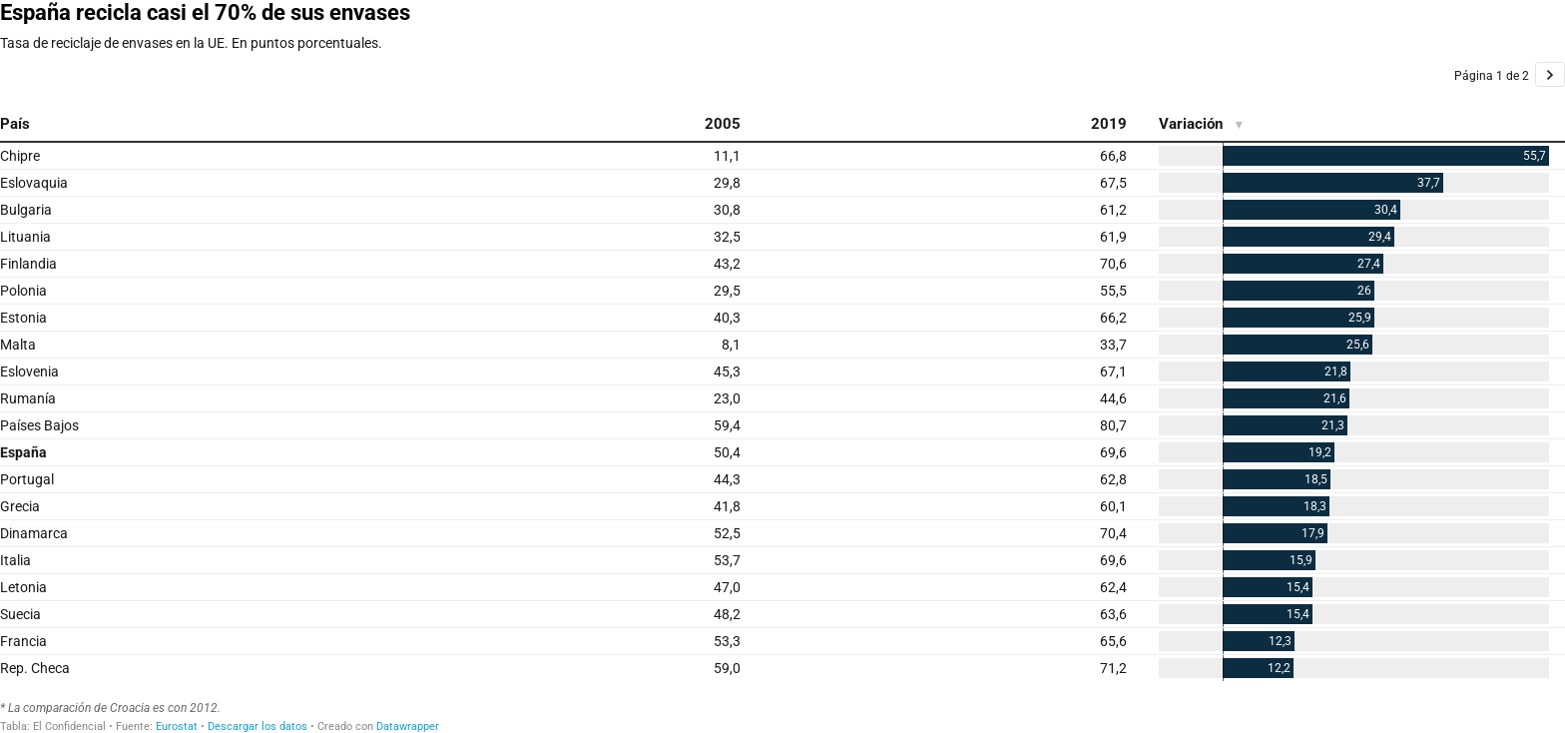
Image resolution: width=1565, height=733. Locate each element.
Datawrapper (407, 726)
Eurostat (177, 726)
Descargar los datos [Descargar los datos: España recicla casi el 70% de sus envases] (257, 726)
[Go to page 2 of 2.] (1550, 74)
